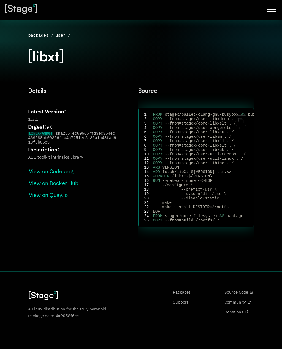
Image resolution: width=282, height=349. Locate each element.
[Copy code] (241, 121)
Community (237, 323)
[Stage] (21, 8)
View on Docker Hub (53, 183)
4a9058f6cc (67, 337)
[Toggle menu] (271, 9)
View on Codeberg (51, 171)
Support (180, 323)
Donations (236, 333)
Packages (182, 313)
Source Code (238, 313)
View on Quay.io (48, 195)
